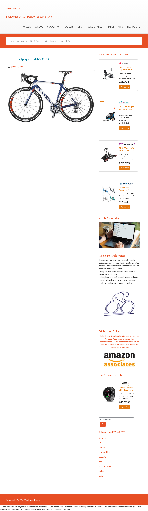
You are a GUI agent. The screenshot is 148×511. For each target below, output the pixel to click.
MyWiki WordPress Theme (28, 500)
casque (39, 27)
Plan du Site (133, 27)
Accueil (27, 27)
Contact (102, 437)
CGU (101, 442)
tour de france (94, 27)
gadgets (69, 27)
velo (120, 27)
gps (80, 27)
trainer (110, 27)
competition (53, 27)
